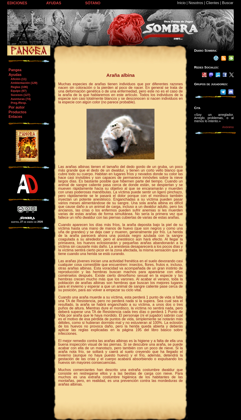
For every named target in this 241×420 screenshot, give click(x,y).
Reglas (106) (18, 87)
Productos (18, 112)
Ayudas (15, 75)
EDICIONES (17, 3)
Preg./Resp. (17, 102)
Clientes (212, 3)
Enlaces (15, 117)
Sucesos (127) (19, 95)
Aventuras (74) (19, 99)
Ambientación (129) (22, 83)
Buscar (227, 3)
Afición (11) (17, 79)
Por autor (17, 107)
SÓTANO (92, 3)
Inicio (181, 3)
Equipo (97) (17, 90)
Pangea (15, 70)
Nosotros (195, 3)
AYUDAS (53, 3)
